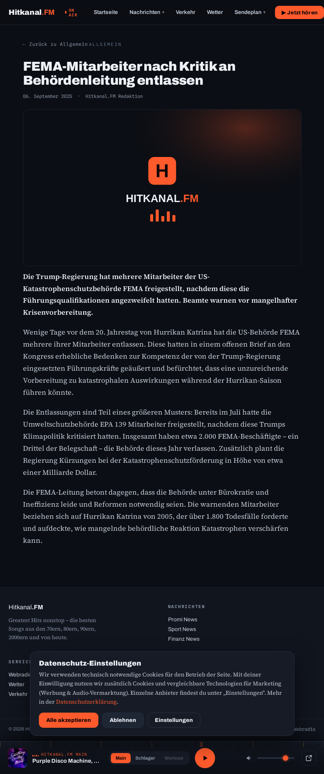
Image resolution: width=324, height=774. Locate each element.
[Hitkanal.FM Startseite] (32, 12)
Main (121, 758)
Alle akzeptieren (68, 720)
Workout (174, 758)
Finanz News (184, 639)
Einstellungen (174, 720)
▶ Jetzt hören (299, 13)
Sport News (182, 629)
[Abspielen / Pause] (205, 758)
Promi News (182, 619)
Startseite (106, 12)
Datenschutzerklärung (86, 702)
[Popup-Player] (308, 758)
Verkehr (185, 12)
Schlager (145, 758)
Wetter (215, 12)
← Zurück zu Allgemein (55, 44)
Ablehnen (123, 720)
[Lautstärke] (275, 758)
